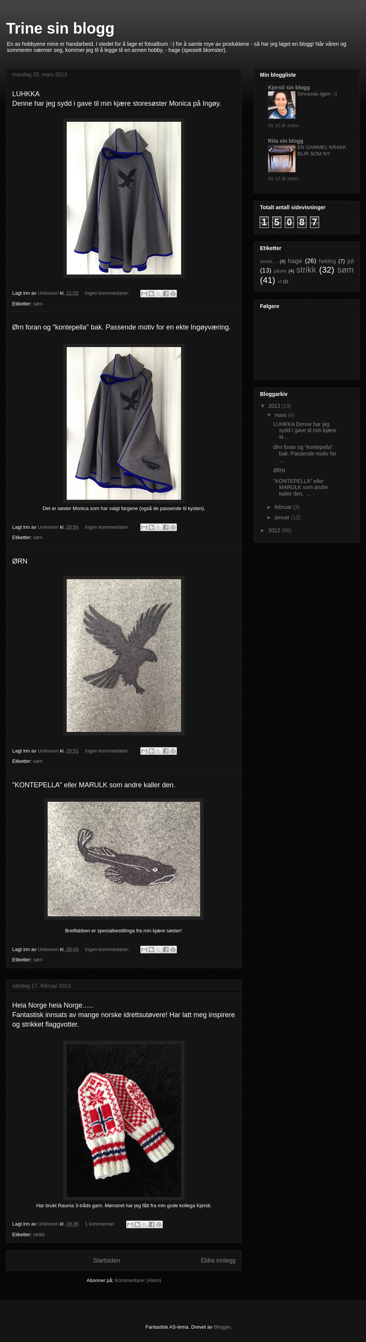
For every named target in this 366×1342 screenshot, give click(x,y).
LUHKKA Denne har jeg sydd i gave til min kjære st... (304, 430)
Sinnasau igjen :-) (317, 94)
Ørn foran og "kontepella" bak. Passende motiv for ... (304, 453)
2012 (275, 530)
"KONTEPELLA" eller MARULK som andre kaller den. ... (300, 487)
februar (283, 507)
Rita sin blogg (285, 141)
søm (38, 304)
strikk (39, 1234)
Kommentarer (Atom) (138, 1280)
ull (280, 281)
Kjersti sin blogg (289, 87)
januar (282, 517)
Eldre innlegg (218, 1260)
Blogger (222, 1327)
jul (350, 261)
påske (280, 271)
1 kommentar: (101, 1224)
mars (281, 415)
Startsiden (106, 1260)
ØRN (279, 470)
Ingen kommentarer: (108, 293)
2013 (275, 406)
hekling (327, 261)
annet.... (269, 261)
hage (295, 261)
